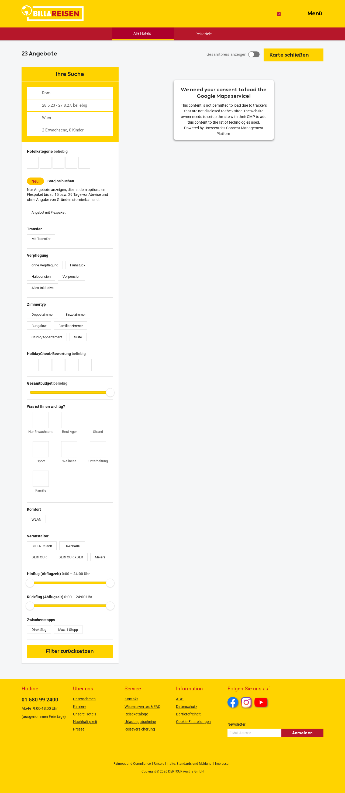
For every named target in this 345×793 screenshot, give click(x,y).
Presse (78, 729)
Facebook (232, 702)
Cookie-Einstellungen (193, 721)
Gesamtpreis (226, 54)
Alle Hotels (142, 33)
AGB (180, 699)
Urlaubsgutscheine (140, 721)
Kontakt (131, 699)
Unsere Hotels (84, 714)
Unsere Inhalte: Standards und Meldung (183, 764)
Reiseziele (203, 34)
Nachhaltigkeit (85, 721)
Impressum (223, 764)
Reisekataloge (136, 714)
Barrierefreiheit (188, 714)
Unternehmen (84, 699)
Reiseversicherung (140, 729)
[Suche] (289, 13)
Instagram (246, 702)
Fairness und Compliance (132, 764)
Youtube (261, 703)
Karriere (79, 706)
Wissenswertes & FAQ (143, 706)
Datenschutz (186, 706)
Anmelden (302, 733)
